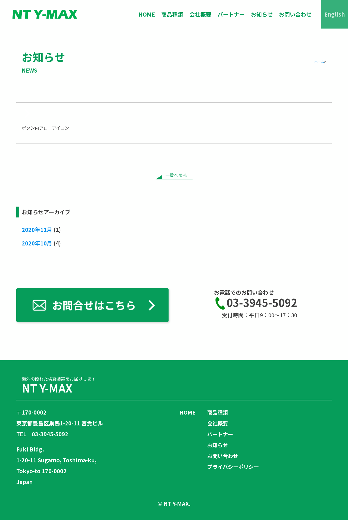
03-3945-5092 (255, 303)
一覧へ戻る (176, 175)
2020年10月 (37, 243)
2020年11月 (37, 229)
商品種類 (171, 14)
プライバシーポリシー (234, 467)
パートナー (230, 14)
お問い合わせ (295, 14)
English (334, 14)
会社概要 (199, 14)
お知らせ (261, 14)
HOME (145, 14)
